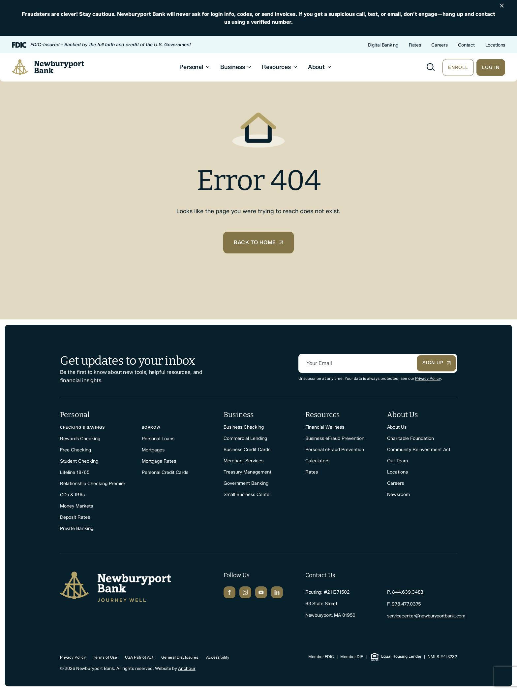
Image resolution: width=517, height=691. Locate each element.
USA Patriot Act (139, 656)
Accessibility (217, 656)
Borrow (151, 428)
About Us (397, 427)
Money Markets (76, 506)
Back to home (258, 243)
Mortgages (153, 450)
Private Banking (76, 529)
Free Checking (75, 450)
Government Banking (246, 483)
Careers (439, 45)
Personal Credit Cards (165, 473)
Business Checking (244, 427)
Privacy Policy (428, 378)
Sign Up (437, 363)
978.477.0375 (406, 604)
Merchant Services (243, 461)
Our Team (397, 461)
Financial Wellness (324, 427)
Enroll (458, 68)
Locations (495, 45)
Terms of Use (105, 656)
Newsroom (398, 495)
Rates (415, 45)
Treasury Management (247, 472)
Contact (466, 45)
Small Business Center (247, 495)
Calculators (317, 461)
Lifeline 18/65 (75, 473)
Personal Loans (158, 439)
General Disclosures (179, 656)
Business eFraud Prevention (334, 439)
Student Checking (79, 461)
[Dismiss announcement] (502, 5)
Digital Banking (383, 45)
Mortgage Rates (159, 461)
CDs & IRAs (72, 495)
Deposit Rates (75, 517)
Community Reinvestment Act (418, 450)
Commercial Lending (245, 439)
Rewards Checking (80, 439)
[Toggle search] (431, 67)
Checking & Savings (82, 428)
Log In (491, 68)
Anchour (187, 667)
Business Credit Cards (247, 450)
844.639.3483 (407, 592)
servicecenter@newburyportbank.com (426, 615)
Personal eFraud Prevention (334, 450)
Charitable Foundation (410, 439)
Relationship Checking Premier (92, 484)
